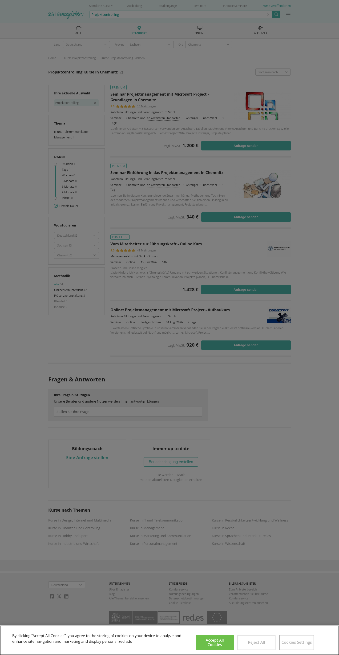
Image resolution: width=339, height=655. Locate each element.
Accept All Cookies (215, 642)
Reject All (256, 642)
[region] (169, 640)
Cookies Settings (297, 642)
